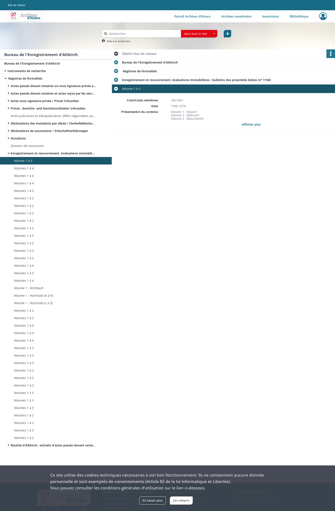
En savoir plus (153, 500)
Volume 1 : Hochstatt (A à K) (33, 295)
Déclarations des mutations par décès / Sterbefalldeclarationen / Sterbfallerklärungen (53, 123)
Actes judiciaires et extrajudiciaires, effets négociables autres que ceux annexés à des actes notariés (53, 116)
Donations (18, 138)
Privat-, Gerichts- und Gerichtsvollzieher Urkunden (48, 108)
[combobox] (199, 34)
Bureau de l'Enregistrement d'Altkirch (32, 63)
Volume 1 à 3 (23, 161)
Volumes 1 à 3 (24, 251)
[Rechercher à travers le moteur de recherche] (143, 33)
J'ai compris (181, 500)
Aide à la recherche (118, 41)
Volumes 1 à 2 (24, 191)
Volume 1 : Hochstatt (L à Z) (33, 303)
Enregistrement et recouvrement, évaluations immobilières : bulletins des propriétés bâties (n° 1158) (53, 153)
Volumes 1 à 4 (24, 168)
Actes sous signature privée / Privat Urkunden (45, 101)
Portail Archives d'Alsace (192, 16)
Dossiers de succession (27, 146)
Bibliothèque (299, 16)
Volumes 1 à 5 (24, 236)
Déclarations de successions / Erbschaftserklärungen (49, 131)
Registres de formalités (24, 78)
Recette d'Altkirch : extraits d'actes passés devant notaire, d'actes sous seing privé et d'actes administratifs (53, 445)
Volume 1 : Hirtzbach (29, 288)
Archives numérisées (236, 16)
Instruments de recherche (26, 71)
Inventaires (270, 16)
